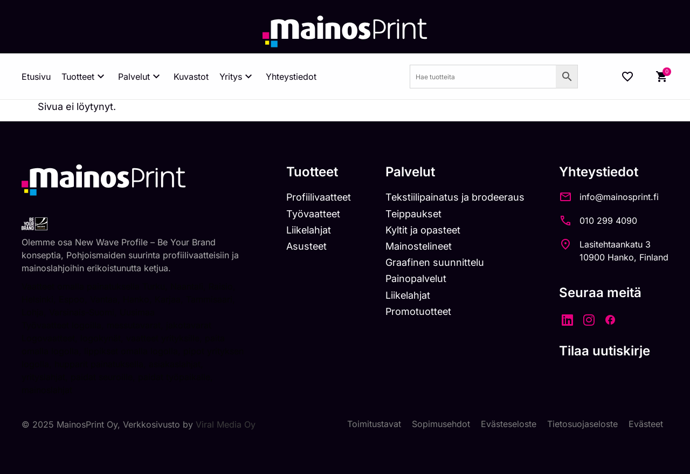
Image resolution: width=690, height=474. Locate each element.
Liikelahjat (305, 230)
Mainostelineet (418, 246)
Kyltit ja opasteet (422, 230)
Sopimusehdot (441, 424)
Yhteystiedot (291, 76)
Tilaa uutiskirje (604, 351)
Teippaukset (412, 213)
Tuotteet (84, 76)
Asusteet (304, 246)
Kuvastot (191, 76)
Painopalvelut (415, 278)
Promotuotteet (417, 311)
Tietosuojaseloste (582, 424)
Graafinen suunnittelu (434, 262)
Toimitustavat (374, 424)
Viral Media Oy (226, 424)
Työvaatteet (310, 213)
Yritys (237, 76)
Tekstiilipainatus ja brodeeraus (454, 197)
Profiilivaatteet (316, 197)
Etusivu (36, 76)
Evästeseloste (508, 424)
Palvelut (140, 76)
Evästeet (646, 424)
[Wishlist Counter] (627, 76)
